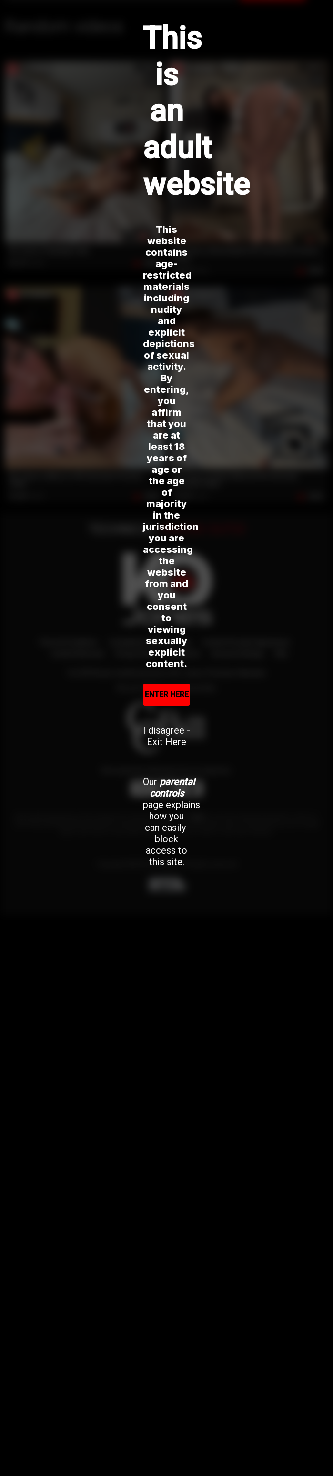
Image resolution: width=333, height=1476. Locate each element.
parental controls (172, 787)
